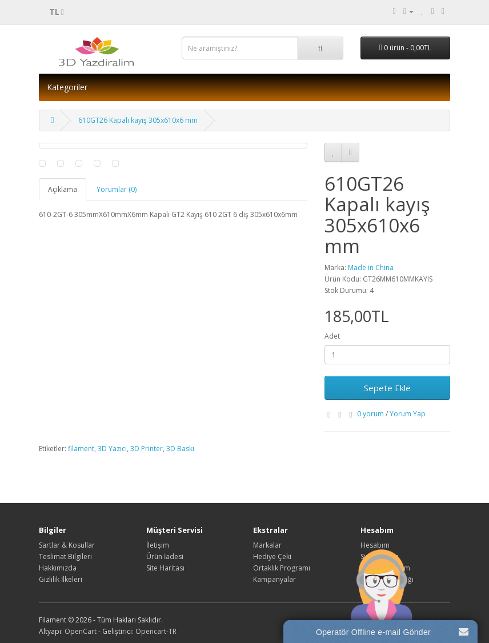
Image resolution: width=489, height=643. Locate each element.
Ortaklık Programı (281, 568)
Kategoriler (67, 87)
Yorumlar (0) (117, 189)
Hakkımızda (58, 568)
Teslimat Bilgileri (65, 556)
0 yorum (370, 414)
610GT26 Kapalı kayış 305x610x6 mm (138, 120)
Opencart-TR (156, 631)
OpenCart (81, 631)
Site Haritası (165, 568)
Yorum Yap (408, 414)
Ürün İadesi (164, 556)
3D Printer (146, 448)
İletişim (157, 545)
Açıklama (62, 189)
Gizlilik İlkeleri (60, 579)
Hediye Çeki (272, 556)
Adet (332, 336)
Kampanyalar (274, 579)
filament (81, 448)
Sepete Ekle (387, 387)
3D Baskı (180, 448)
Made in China (371, 267)
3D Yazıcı (112, 448)
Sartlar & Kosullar (67, 545)
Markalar (267, 545)
